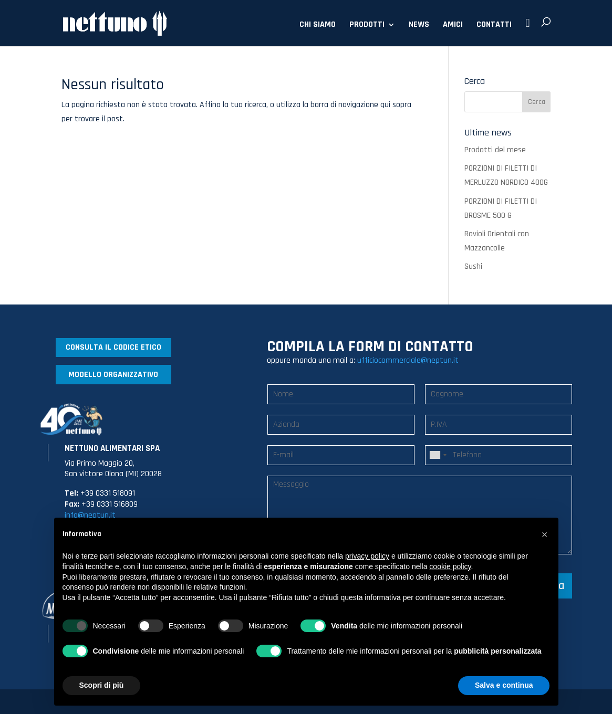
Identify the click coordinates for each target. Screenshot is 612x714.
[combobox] (438, 455)
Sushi (473, 266)
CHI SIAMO (317, 25)
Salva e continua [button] (504, 685)
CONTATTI (494, 25)
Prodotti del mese (495, 149)
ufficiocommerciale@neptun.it (408, 360)
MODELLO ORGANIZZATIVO (113, 374)
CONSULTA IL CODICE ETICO (113, 347)
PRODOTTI (367, 25)
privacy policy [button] (367, 556)
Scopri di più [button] (101, 685)
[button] (544, 534)
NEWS (419, 25)
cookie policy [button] (450, 566)
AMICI (453, 25)
